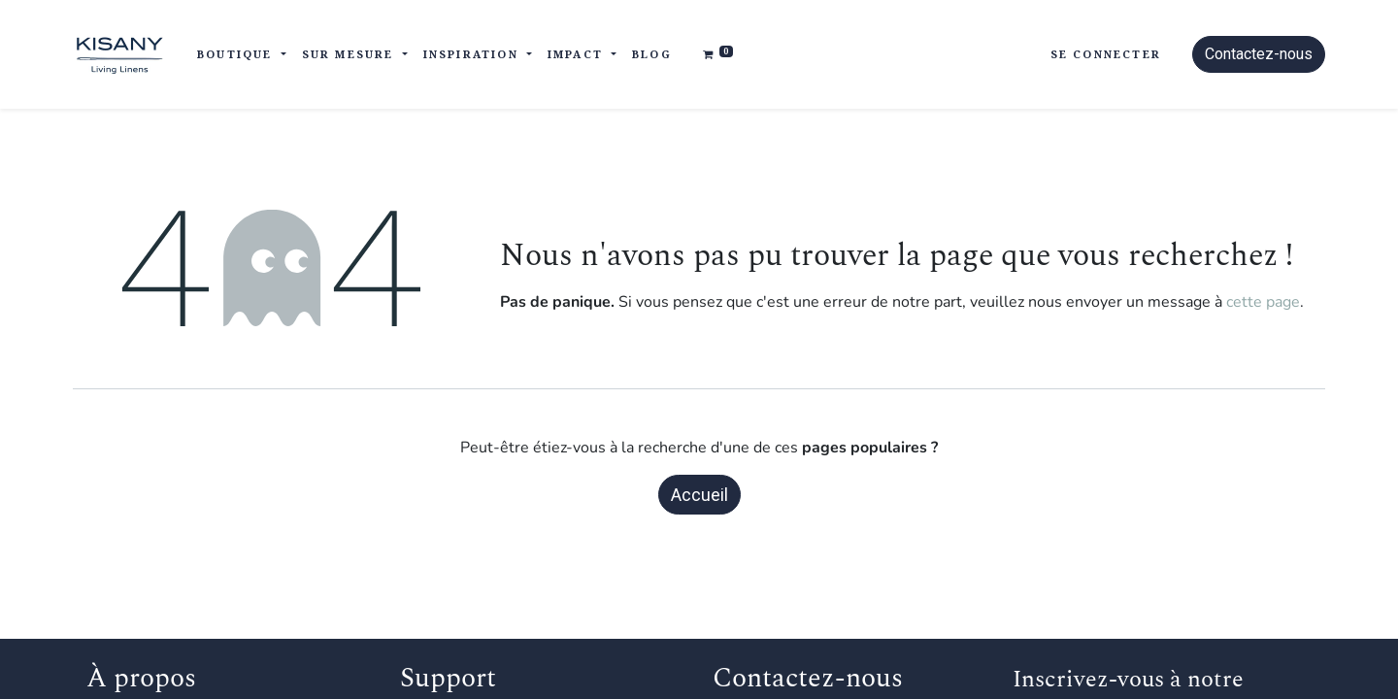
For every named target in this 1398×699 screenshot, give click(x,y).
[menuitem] (652, 55)
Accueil (699, 494)
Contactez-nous (1259, 54)
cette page (1263, 302)
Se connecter (1105, 54)
